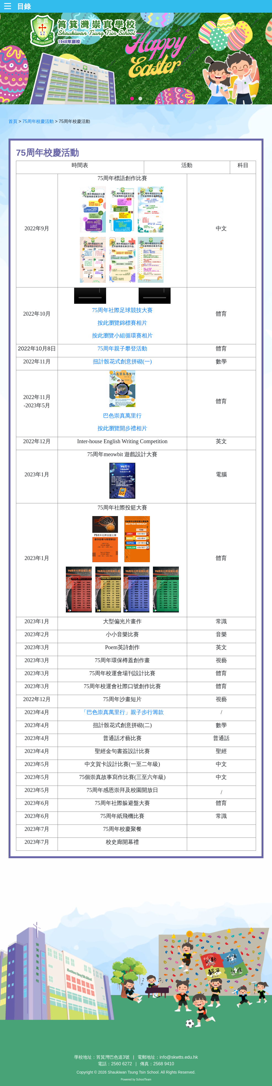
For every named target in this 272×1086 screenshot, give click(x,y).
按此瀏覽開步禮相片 (122, 428)
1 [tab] (132, 99)
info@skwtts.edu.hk (179, 1057)
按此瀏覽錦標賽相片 (122, 323)
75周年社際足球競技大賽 (122, 310)
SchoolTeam (143, 1079)
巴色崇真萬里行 (122, 416)
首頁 (13, 121)
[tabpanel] (136, 58)
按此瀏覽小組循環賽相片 (122, 335)
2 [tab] (140, 99)
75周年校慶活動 (38, 121)
